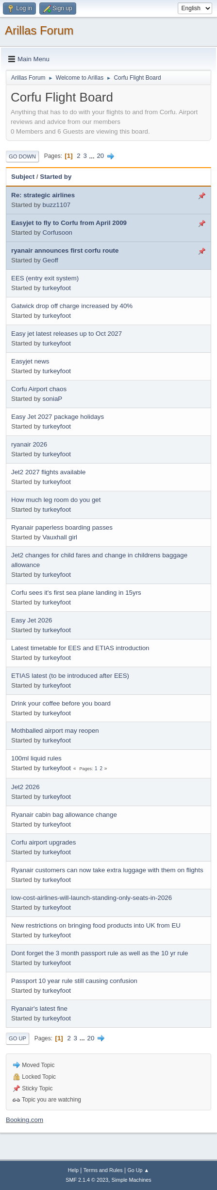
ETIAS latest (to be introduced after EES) (70, 675)
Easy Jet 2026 (31, 620)
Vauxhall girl (59, 537)
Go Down (22, 156)
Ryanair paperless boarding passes (62, 527)
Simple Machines (131, 1180)
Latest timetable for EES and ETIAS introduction (80, 648)
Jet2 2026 (25, 787)
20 (100, 155)
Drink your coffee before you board (61, 703)
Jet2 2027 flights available (48, 472)
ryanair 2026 (29, 444)
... (93, 155)
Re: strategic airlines (43, 195)
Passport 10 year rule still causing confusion (74, 980)
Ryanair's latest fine (39, 1008)
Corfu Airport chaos (39, 389)
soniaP (52, 398)
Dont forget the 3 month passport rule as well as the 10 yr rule (99, 953)
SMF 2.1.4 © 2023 (87, 1180)
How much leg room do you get (55, 499)
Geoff (50, 260)
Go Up (17, 1038)
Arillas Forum (39, 30)
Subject (22, 176)
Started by (55, 176)
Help (73, 1170)
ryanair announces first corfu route (64, 250)
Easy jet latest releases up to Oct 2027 (66, 333)
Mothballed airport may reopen (55, 730)
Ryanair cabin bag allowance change (64, 814)
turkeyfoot (56, 288)
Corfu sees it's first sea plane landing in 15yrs (76, 592)
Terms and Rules (103, 1170)
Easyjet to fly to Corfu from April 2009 (69, 222)
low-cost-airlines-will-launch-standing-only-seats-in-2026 (91, 897)
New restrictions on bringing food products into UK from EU (96, 925)
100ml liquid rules (36, 758)
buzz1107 (56, 204)
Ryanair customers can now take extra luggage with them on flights (107, 870)
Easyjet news (30, 361)
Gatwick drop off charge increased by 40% (72, 306)
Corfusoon (57, 232)
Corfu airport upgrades (43, 842)
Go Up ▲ (138, 1170)
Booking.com (24, 1119)
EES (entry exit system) (45, 278)
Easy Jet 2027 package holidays (57, 416)
